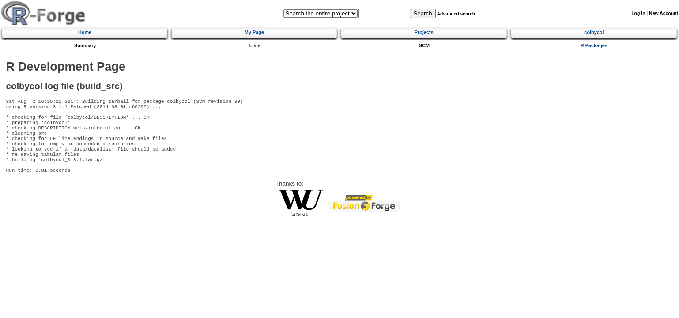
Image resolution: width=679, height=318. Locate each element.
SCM (424, 45)
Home (84, 32)
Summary (85, 45)
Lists (254, 45)
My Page (254, 32)
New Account (663, 13)
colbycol (594, 32)
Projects (424, 32)
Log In (638, 13)
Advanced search (456, 13)
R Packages (594, 45)
